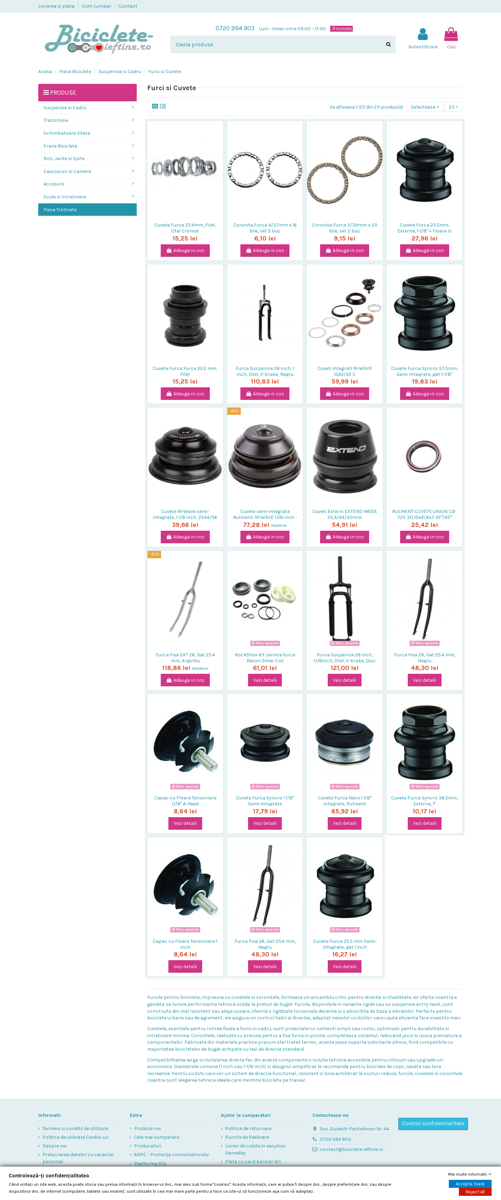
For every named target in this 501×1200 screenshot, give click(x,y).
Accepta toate (470, 1183)
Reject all (475, 1191)
